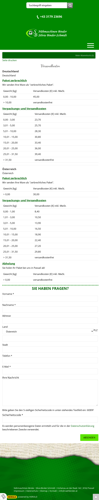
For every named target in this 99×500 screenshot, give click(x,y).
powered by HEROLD (27, 496)
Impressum (19, 490)
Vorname (8, 293)
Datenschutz (32, 490)
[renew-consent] (3, 496)
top (96, 497)
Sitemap (44, 490)
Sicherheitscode (12, 415)
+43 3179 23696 (51, 16)
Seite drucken (9, 60)
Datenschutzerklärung (82, 425)
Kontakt (53, 490)
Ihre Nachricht (10, 377)
